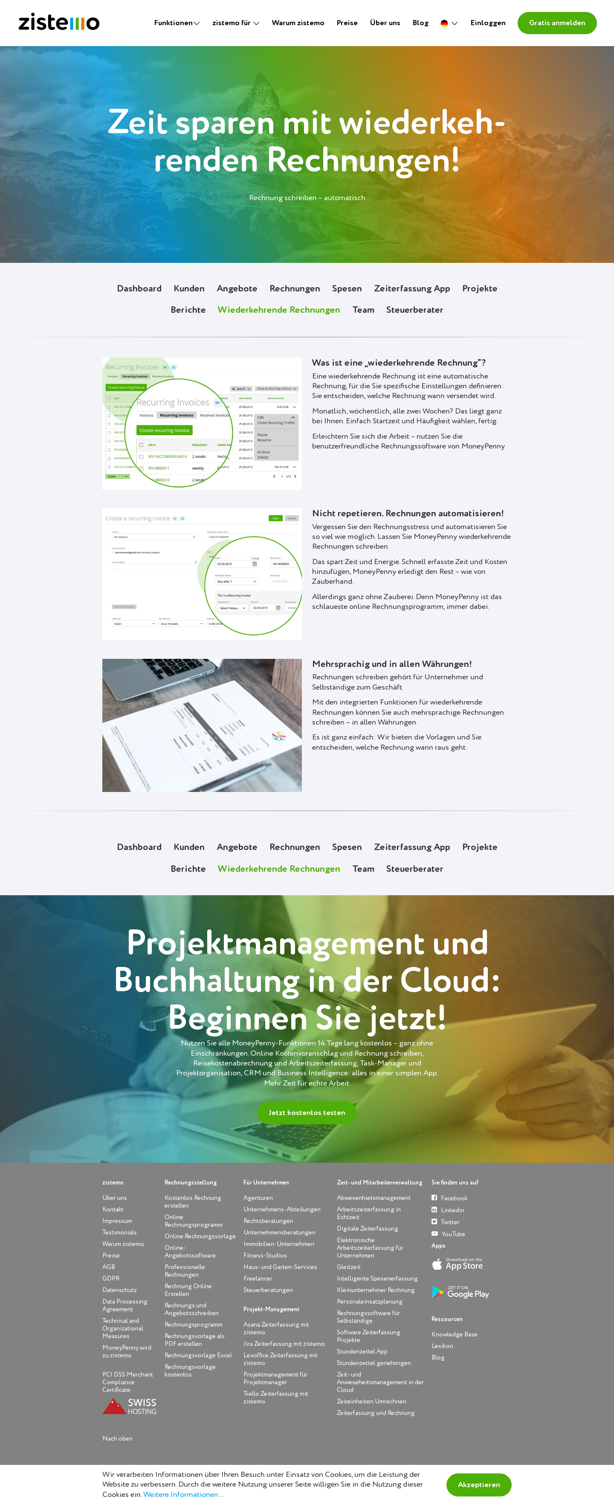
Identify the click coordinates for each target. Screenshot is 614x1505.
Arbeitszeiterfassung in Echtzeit (369, 1213)
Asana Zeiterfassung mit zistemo (276, 1329)
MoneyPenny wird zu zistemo (126, 1352)
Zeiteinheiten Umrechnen (371, 1401)
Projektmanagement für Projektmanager (275, 1378)
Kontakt (113, 1209)
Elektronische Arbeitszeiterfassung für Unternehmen (370, 1248)
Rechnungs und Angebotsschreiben (192, 1309)
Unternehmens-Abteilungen (282, 1209)
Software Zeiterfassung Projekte (368, 1336)
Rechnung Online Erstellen (188, 1290)
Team (363, 310)
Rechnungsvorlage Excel (198, 1355)
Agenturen (258, 1198)
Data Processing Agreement (125, 1305)
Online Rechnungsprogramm (194, 1221)
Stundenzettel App (362, 1351)
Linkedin (448, 1210)
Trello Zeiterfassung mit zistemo (275, 1398)
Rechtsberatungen (268, 1221)
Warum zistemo (298, 23)
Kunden (189, 289)
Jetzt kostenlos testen (307, 1113)
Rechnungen (294, 289)
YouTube (448, 1233)
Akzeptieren (479, 1485)
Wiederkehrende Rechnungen (279, 310)
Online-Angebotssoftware (190, 1252)
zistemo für (232, 23)
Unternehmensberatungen (279, 1232)
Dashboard (139, 289)
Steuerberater (414, 310)
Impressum (117, 1221)
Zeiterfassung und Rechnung (376, 1413)
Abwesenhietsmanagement (374, 1198)
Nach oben (117, 1438)
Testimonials (119, 1232)
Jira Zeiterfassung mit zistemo (284, 1344)
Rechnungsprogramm (194, 1325)
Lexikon (442, 1346)
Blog (420, 23)
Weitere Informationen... (183, 1495)
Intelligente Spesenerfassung (377, 1278)
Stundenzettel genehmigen (374, 1363)
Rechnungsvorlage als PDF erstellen (195, 1340)
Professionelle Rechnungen (185, 1271)
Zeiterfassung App (412, 289)
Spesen (347, 289)
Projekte (480, 289)
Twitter (446, 1222)
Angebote (237, 289)
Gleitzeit (349, 1267)
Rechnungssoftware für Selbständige (368, 1317)
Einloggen (488, 23)
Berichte (188, 310)
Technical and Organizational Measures (122, 1328)
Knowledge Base (455, 1334)
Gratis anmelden (557, 23)
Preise (347, 23)
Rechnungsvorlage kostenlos (190, 1371)
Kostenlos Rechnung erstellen (193, 1202)
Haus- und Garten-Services (280, 1267)
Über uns (385, 23)
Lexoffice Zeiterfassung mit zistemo (280, 1359)
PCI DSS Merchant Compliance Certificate (127, 1382)
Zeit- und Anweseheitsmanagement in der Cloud (380, 1382)
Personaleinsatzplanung (370, 1301)
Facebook (450, 1198)
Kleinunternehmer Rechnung (376, 1290)
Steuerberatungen (268, 1290)
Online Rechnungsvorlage (200, 1236)
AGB (108, 1267)
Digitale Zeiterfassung (367, 1229)
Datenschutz (119, 1290)
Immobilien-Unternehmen (278, 1244)
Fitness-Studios (265, 1255)
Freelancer (257, 1278)
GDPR (110, 1278)
